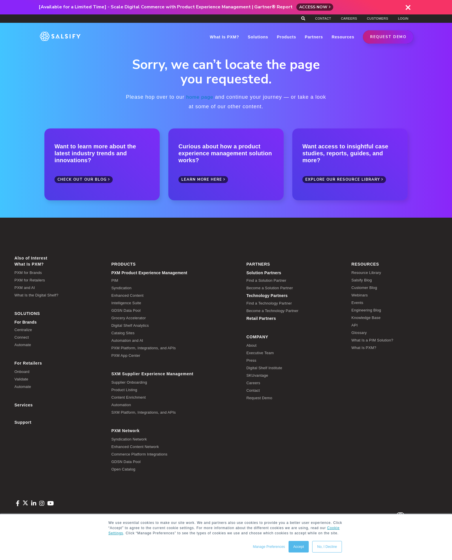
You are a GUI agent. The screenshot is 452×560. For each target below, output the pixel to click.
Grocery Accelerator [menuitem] (128, 318)
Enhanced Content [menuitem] (127, 295)
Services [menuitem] (23, 404)
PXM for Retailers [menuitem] (29, 280)
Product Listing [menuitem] (124, 389)
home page (199, 97)
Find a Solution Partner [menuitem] (266, 280)
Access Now (313, 7)
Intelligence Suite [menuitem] (126, 302)
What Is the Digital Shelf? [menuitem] (36, 295)
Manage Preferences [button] (269, 547)
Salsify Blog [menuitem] (361, 280)
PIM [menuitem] (114, 280)
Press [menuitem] (251, 360)
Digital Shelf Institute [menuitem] (264, 367)
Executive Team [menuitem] (260, 352)
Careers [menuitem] (349, 18)
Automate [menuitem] (22, 344)
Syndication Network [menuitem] (129, 439)
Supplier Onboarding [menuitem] (129, 382)
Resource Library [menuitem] (366, 272)
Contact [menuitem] (323, 18)
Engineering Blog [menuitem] (366, 310)
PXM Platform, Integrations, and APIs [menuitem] (143, 348)
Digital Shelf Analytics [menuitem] (130, 325)
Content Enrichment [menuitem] (128, 397)
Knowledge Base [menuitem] (366, 317)
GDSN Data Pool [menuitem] (126, 310)
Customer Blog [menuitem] (364, 287)
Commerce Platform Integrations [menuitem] (139, 454)
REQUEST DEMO (388, 37)
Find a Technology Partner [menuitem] (269, 303)
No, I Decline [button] (327, 547)
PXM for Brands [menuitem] (28, 272)
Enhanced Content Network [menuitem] (135, 446)
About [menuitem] (251, 345)
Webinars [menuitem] (359, 295)
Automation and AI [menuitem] (127, 340)
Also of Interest (30, 257)
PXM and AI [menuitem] (24, 287)
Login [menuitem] (403, 18)
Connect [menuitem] (21, 337)
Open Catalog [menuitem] (123, 469)
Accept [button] (298, 547)
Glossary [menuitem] (359, 332)
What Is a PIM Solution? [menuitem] (372, 340)
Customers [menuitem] (377, 18)
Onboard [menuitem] (21, 371)
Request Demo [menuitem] (259, 397)
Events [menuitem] (357, 302)
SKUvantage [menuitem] (257, 375)
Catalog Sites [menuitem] (123, 333)
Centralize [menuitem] (23, 329)
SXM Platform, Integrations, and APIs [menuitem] (143, 412)
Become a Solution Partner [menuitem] (269, 287)
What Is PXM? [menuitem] (29, 264)
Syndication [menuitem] (121, 287)
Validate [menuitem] (21, 379)
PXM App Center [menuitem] (125, 355)
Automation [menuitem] (121, 404)
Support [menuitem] (22, 422)
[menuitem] (174, 273)
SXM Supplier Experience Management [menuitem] (152, 373)
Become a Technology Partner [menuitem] (272, 310)
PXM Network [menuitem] (125, 430)
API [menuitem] (354, 325)
